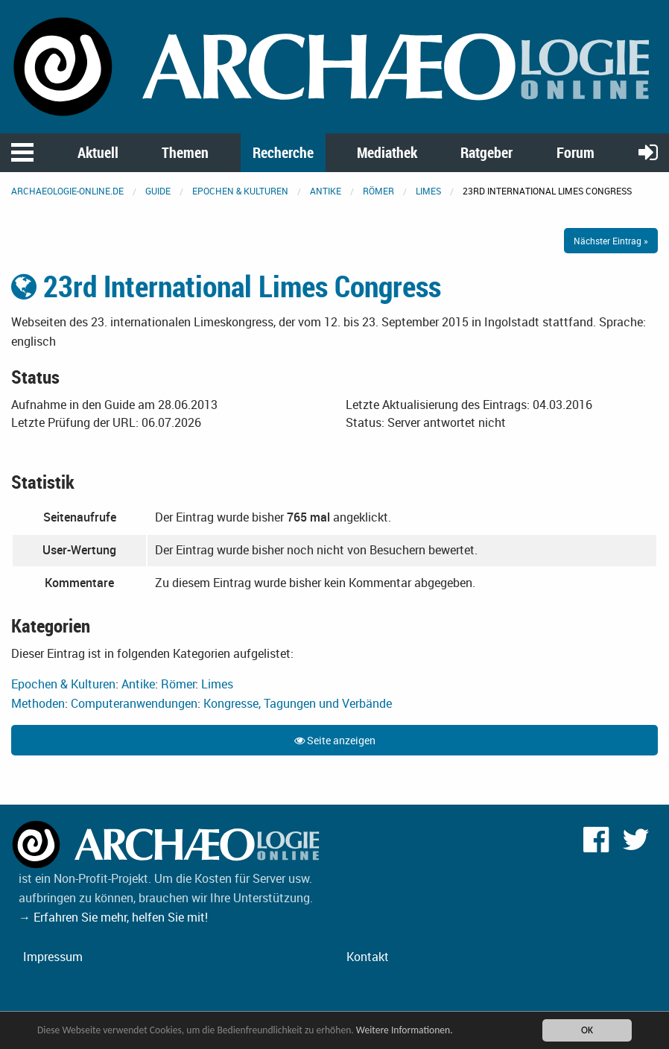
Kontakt (367, 956)
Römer (378, 191)
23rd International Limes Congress (226, 286)
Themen (185, 152)
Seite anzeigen (334, 740)
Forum (576, 152)
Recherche (283, 152)
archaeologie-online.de (67, 191)
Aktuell (97, 152)
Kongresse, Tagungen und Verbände (297, 703)
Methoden (38, 703)
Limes (428, 191)
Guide (158, 191)
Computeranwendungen (134, 703)
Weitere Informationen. (404, 1030)
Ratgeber (486, 152)
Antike (325, 191)
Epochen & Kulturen (240, 191)
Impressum (53, 956)
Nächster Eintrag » (611, 241)
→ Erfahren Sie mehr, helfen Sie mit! (113, 917)
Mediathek (387, 152)
